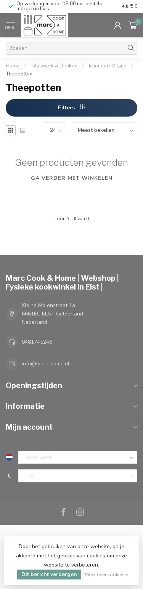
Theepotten (19, 73)
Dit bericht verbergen (49, 574)
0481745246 (37, 342)
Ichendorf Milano (108, 65)
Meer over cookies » (106, 574)
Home (13, 65)
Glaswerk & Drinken (55, 65)
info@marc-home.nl (45, 363)
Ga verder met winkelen (71, 178)
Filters (71, 107)
